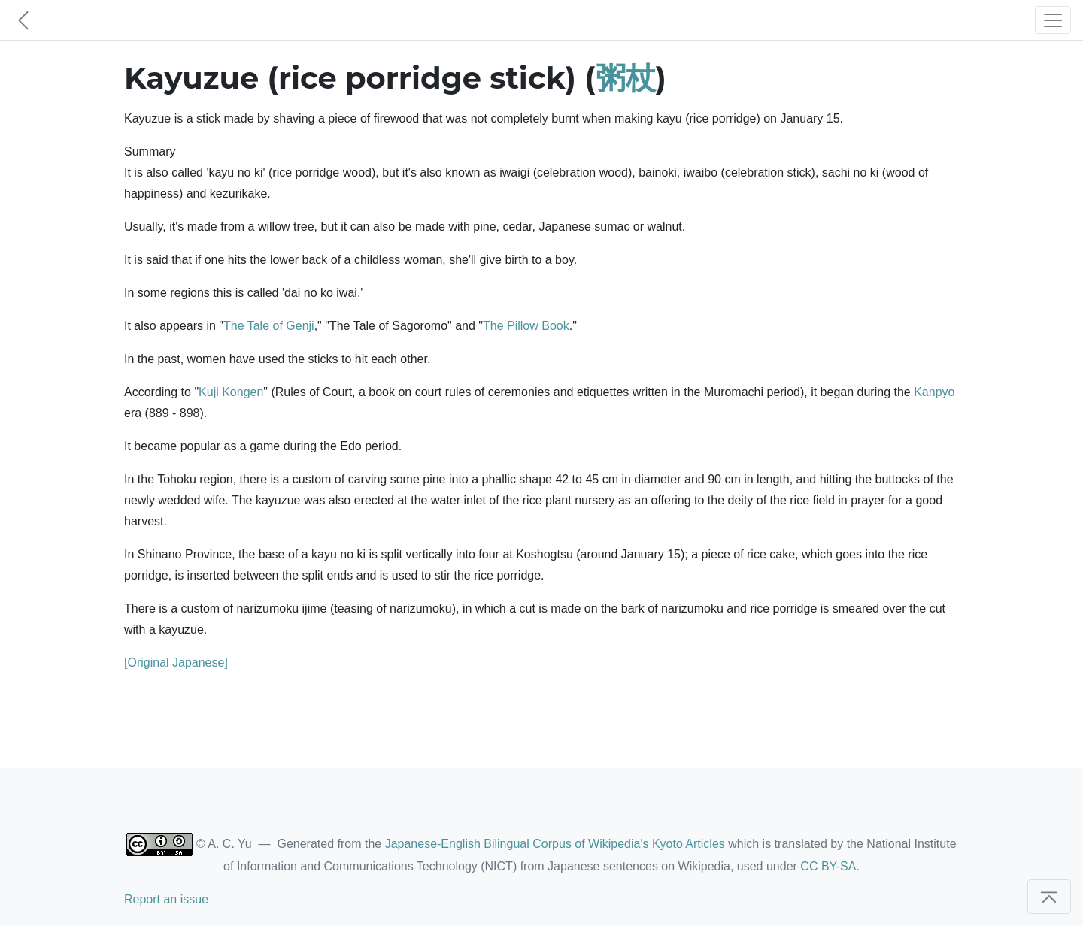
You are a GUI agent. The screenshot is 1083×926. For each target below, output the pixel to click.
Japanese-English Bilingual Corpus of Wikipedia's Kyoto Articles (555, 843)
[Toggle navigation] (1053, 20)
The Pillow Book (526, 325)
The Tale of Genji (268, 325)
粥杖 (626, 77)
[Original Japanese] (176, 662)
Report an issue (166, 899)
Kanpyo (934, 392)
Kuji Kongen (231, 392)
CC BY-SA (828, 866)
